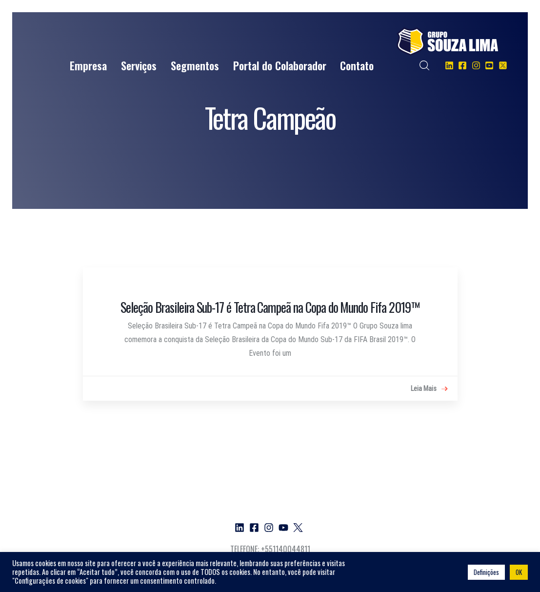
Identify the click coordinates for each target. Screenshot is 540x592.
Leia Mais (429, 389)
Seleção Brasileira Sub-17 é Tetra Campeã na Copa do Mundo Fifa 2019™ (269, 307)
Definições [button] (486, 572)
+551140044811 (285, 549)
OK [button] (519, 572)
